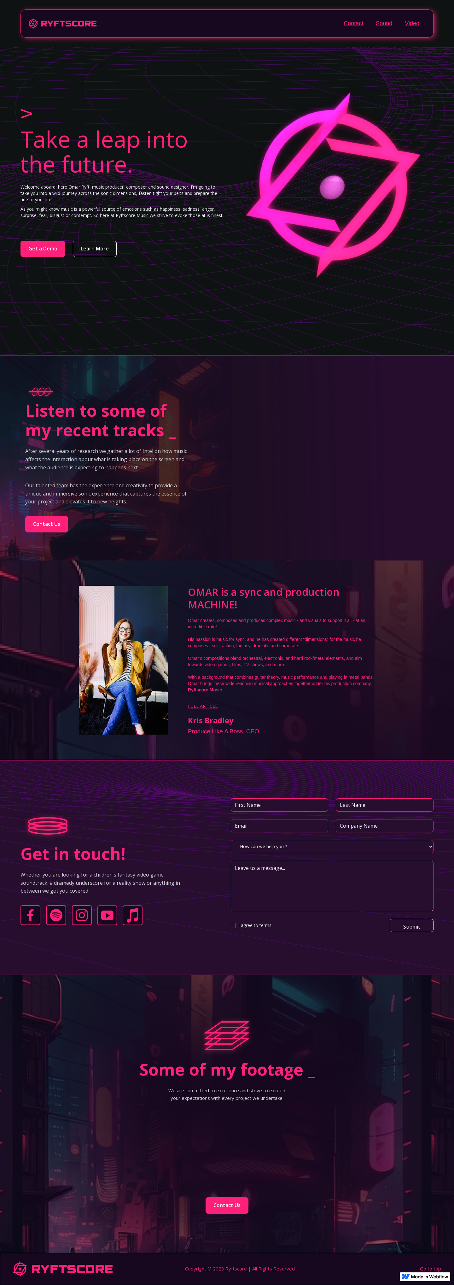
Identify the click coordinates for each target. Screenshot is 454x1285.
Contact (353, 23)
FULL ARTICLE (203, 706)
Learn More (95, 248)
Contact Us (46, 523)
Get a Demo (42, 248)
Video (412, 23)
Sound (384, 23)
